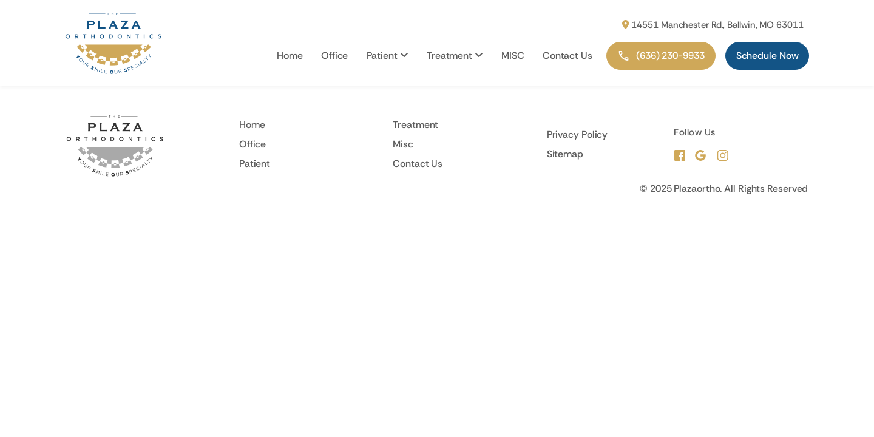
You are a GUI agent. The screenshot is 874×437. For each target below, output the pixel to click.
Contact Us (567, 55)
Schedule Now (767, 55)
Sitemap (565, 153)
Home (290, 55)
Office (334, 55)
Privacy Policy (577, 134)
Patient (387, 55)
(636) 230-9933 (661, 56)
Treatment (455, 55)
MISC (512, 55)
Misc (403, 144)
